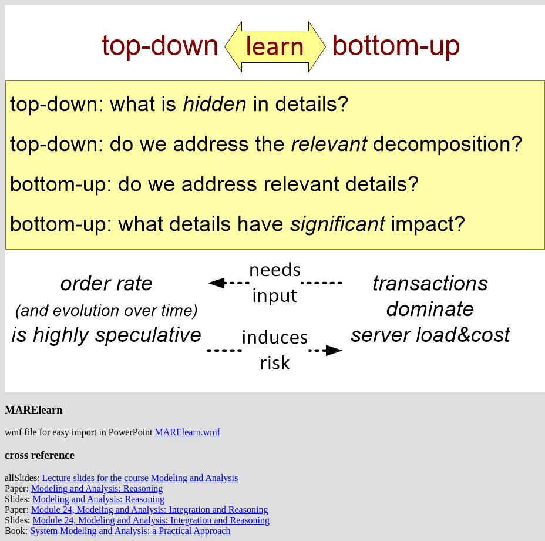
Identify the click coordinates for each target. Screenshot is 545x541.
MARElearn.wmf (188, 432)
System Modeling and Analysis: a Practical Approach (130, 531)
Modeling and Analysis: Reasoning (97, 488)
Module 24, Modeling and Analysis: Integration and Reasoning (149, 510)
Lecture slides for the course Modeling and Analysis (140, 478)
